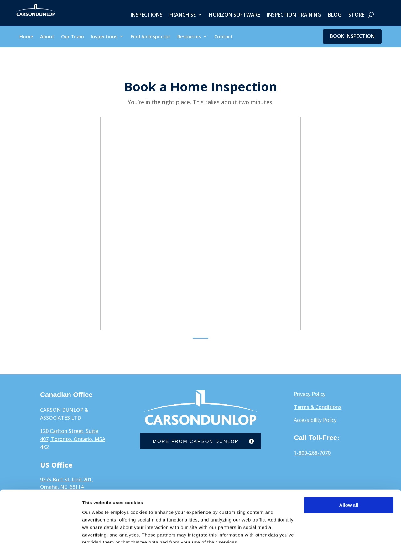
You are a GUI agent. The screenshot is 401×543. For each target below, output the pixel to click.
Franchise (182, 15)
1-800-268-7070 (312, 453)
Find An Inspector (150, 37)
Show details (96, 530)
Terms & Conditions (317, 407)
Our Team (72, 37)
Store (356, 15)
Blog (334, 15)
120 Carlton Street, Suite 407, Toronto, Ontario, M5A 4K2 (72, 439)
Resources (189, 37)
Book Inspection (352, 36)
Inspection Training (294, 15)
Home (26, 37)
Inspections (147, 15)
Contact (223, 37)
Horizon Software (234, 15)
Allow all (348, 476)
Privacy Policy (309, 394)
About (47, 37)
